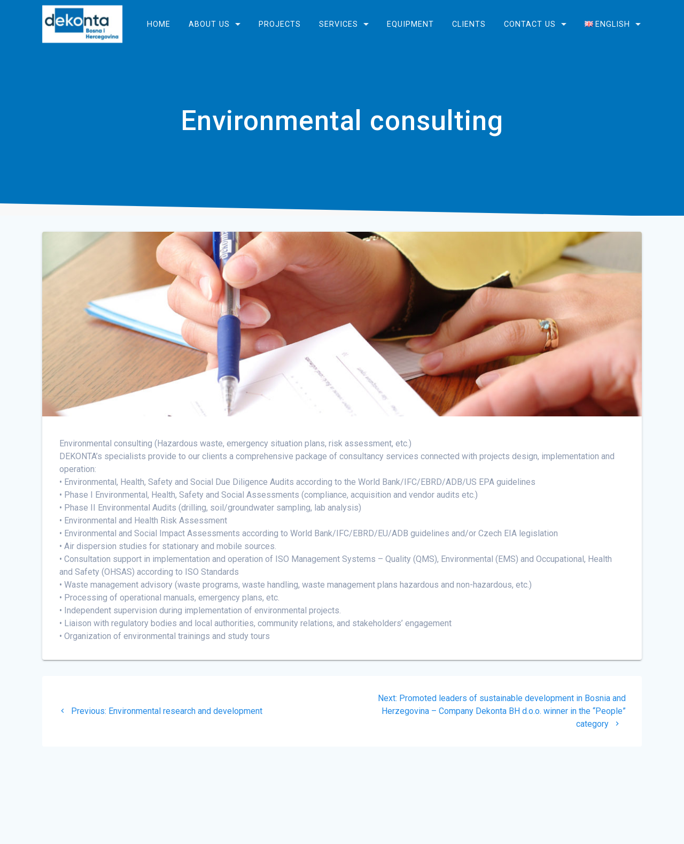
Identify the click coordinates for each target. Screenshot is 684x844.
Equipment (410, 23)
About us (209, 23)
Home (158, 23)
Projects (280, 23)
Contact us (530, 23)
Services (338, 23)
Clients (469, 23)
